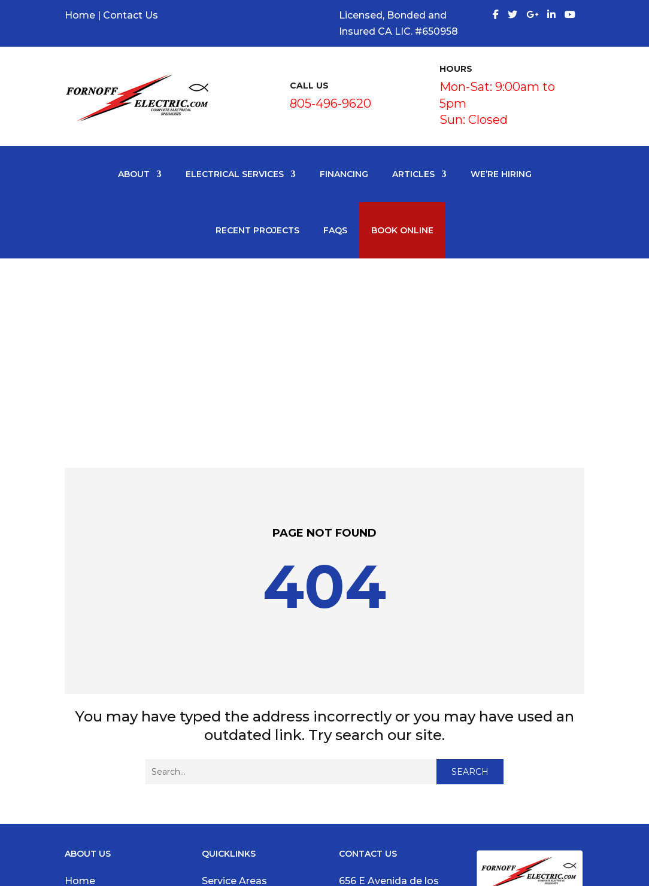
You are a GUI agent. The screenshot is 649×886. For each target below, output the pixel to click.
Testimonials (96, 730)
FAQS (335, 230)
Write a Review (101, 762)
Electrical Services (235, 174)
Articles (413, 174)
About (134, 174)
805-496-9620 (330, 103)
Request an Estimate (116, 811)
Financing (344, 174)
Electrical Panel (239, 762)
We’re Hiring (501, 174)
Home (80, 15)
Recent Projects (257, 230)
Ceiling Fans (231, 779)
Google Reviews (104, 746)
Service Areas (234, 698)
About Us (88, 714)
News (78, 779)
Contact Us (130, 15)
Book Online (402, 230)
